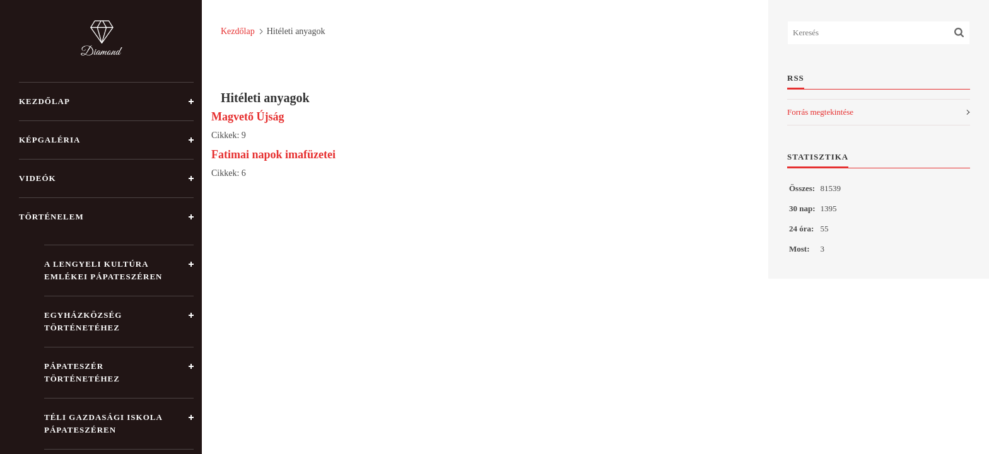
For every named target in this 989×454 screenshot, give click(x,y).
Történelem (51, 216)
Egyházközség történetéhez (83, 321)
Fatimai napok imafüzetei (273, 154)
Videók (37, 178)
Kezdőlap (44, 101)
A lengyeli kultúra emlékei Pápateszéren (103, 270)
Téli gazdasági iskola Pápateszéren (103, 423)
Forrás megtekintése (820, 112)
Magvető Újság (247, 116)
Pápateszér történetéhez (82, 372)
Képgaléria (49, 139)
